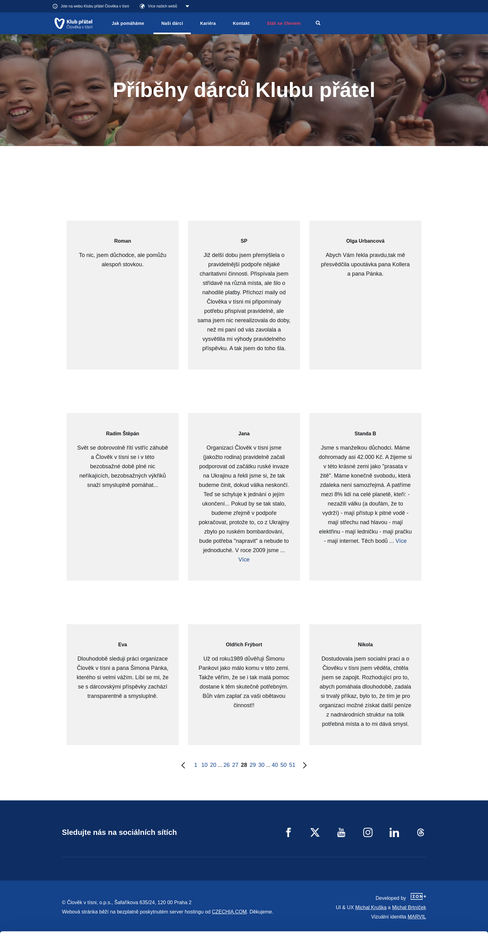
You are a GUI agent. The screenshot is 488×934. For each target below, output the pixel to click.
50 (283, 765)
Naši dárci (172, 23)
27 (235, 765)
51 (292, 765)
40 (275, 765)
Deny (436, 921)
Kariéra (208, 23)
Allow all (436, 889)
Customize (436, 905)
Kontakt (241, 23)
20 (213, 765)
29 (253, 765)
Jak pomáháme (128, 23)
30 (261, 765)
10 (204, 765)
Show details (96, 926)
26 (226, 765)
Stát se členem (284, 23)
